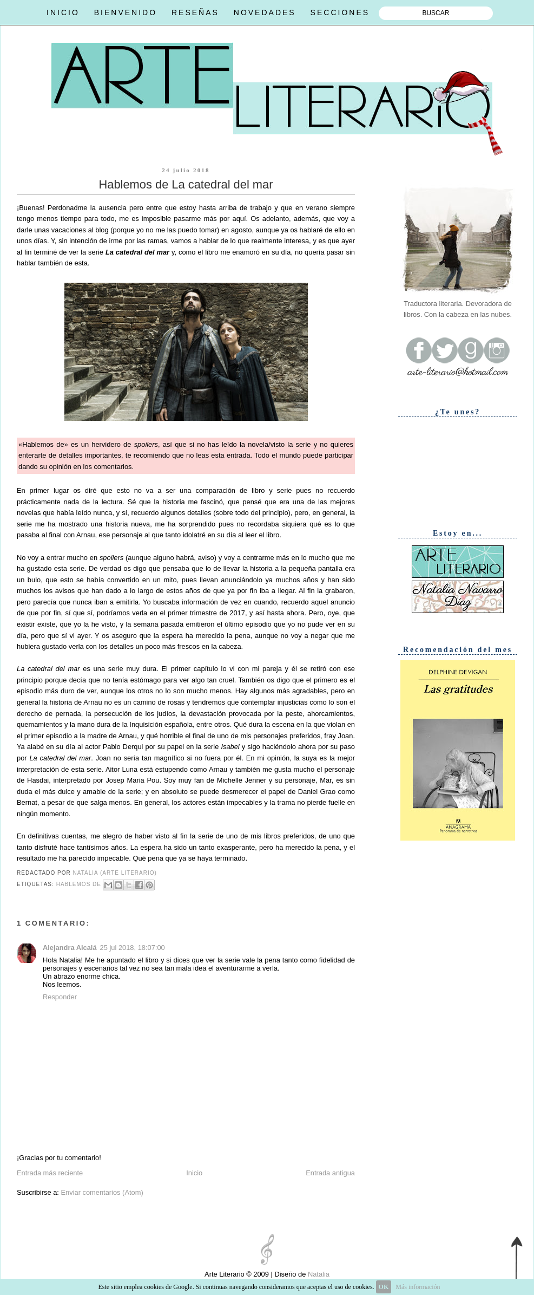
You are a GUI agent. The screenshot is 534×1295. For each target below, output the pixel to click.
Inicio (194, 1173)
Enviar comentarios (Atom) (102, 1192)
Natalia (317, 1274)
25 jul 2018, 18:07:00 (132, 947)
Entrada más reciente (50, 1173)
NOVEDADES (265, 12)
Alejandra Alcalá (70, 947)
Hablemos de (78, 885)
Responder (60, 997)
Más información (417, 1287)
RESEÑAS (195, 12)
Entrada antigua (330, 1173)
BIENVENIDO (125, 12)
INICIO (63, 12)
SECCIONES (340, 12)
